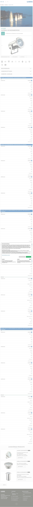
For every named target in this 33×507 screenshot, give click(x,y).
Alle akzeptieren (28, 256)
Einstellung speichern (22, 256)
